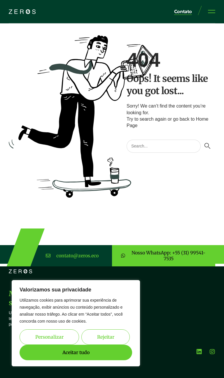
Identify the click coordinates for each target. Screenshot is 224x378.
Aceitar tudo (76, 352)
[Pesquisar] (207, 146)
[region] (76, 323)
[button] (211, 11)
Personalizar (49, 337)
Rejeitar (105, 337)
